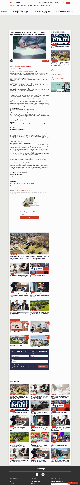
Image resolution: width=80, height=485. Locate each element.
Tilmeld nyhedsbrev (73, 482)
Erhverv (23, 5)
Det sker (30, 5)
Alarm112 (12, 5)
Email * (32, 353)
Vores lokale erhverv (35, 483)
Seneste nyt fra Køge (35, 481)
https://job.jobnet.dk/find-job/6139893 (24, 190)
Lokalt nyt (36, 5)
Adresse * (14, 359)
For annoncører (13, 483)
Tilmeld (68, 2)
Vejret (48, 5)
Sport (42, 5)
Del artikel (45, 61)
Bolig (18, 5)
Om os (11, 481)
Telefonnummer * (16, 353)
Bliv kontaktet (43, 366)
